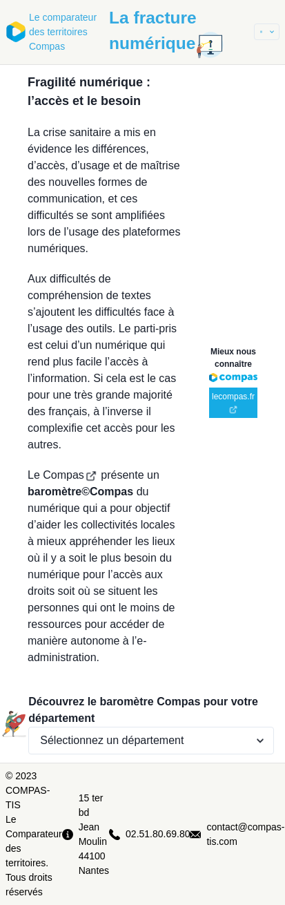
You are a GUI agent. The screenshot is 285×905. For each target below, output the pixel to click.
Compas (70, 475)
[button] (266, 31)
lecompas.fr (233, 403)
